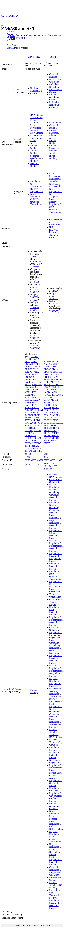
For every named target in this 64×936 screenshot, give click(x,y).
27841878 (34, 325)
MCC (37, 389)
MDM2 (54, 400)
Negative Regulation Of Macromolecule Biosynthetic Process (56, 670)
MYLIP (36, 400)
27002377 (34, 338)
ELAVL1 (56, 377)
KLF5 (46, 397)
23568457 (53, 311)
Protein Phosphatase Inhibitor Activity (55, 134)
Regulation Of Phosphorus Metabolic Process (55, 659)
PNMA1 (39, 410)
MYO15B (29, 402)
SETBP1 (55, 420)
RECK (37, 415)
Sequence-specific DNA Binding (36, 158)
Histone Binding (53, 157)
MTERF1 (56, 402)
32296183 (22, 38)
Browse (10, 31)
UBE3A (55, 435)
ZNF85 (47, 443)
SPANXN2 (30, 423)
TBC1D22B (30, 428)
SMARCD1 (34, 420)
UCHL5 (47, 438)
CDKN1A (57, 372)
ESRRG (28, 372)
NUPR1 (55, 407)
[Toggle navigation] (2, 25)
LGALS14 (31, 387)
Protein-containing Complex (54, 97)
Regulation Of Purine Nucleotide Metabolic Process (55, 752)
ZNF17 (28, 446)
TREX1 (47, 433)
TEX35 (56, 428)
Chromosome (55, 592)
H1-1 (60, 387)
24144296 (53, 291)
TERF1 (47, 425)
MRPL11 (37, 397)
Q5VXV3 (55, 466)
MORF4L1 (30, 395)
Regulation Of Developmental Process (56, 767)
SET (53, 56)
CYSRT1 (36, 366)
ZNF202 (35, 446)
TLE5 (53, 430)
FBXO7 (47, 384)
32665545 (34, 266)
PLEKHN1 (30, 410)
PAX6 (46, 410)
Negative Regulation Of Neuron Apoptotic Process (55, 194)
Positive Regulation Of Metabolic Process (55, 861)
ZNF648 (28, 451)
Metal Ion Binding (34, 164)
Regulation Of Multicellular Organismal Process (55, 636)
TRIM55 (55, 433)
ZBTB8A (29, 443)
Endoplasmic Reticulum (55, 85)
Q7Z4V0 (37, 464)
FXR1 (33, 374)
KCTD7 (37, 382)
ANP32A (48, 364)
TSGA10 (37, 438)
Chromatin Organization (55, 628)
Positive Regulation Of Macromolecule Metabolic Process (56, 903)
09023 (46, 457)
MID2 (33, 392)
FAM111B (54, 382)
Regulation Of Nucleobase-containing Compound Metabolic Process (55, 508)
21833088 (34, 307)
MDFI (27, 392)
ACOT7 (34, 356)
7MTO (52, 469)
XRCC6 (55, 438)
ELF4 (46, 379)
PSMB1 (36, 412)
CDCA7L (29, 364)
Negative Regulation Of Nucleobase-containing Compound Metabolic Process (55, 492)
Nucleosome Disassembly (55, 185)
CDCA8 (47, 369)
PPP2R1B (56, 412)
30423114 (34, 348)
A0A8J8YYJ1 (50, 463)
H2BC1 (47, 389)
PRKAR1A (49, 415)
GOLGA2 (29, 377)
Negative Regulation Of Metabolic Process (55, 524)
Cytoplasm (54, 82)
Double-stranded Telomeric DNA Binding (55, 733)
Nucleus (34, 88)
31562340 (34, 300)
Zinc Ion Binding (34, 152)
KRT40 (28, 384)
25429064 (34, 297)
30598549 (34, 292)
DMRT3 (28, 369)
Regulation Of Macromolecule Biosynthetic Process (56, 557)
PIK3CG (54, 410)
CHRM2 (57, 374)
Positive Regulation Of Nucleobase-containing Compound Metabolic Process (55, 711)
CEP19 (28, 366)
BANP (36, 359)
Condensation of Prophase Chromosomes (55, 222)
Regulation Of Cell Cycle (55, 789)
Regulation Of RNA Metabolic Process (55, 611)
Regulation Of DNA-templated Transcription (55, 575)
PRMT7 (28, 412)
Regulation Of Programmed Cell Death (55, 872)
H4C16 (54, 392)
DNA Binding (36, 133)
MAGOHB (30, 389)
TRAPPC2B (30, 435)
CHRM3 (47, 377)
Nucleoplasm (36, 91)
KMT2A (53, 397)
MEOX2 (47, 402)
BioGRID (11, 48)
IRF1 (54, 395)
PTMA (47, 417)
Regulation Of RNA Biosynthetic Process (55, 585)
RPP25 (28, 417)
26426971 (53, 298)
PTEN (57, 415)
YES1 (34, 440)
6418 (46, 454)
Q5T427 (28, 464)
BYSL (34, 361)
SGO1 (46, 423)
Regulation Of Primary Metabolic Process (55, 534)
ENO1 (52, 379)
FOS (53, 384)
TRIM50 (29, 438)
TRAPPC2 (29, 433)
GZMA (47, 387)
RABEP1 (29, 415)
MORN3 (29, 397)
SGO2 (53, 423)
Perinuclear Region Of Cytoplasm (54, 105)
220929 (28, 454)
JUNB (60, 395)
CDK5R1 (48, 372)
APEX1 (55, 364)
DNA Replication (54, 174)
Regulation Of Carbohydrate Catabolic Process (55, 797)
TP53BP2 (29, 430)
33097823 (34, 256)
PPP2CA (48, 412)
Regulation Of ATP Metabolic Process (56, 724)
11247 (27, 457)
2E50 (46, 469)
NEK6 (37, 402)
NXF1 (27, 405)
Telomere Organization (55, 595)
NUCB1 (47, 407)
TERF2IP (48, 428)
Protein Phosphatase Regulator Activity (55, 149)
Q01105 (47, 466)
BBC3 (27, 361)
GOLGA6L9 (30, 379)
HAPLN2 (29, 382)
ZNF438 (34, 56)
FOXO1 (60, 384)
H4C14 (47, 392)
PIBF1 (34, 405)
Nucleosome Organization (55, 761)
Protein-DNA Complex (55, 878)
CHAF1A (48, 374)
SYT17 (38, 425)
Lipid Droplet (55, 89)
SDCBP (47, 420)
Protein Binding (34, 146)
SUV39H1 (29, 425)
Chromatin (54, 74)
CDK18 (37, 364)
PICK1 (28, 407)
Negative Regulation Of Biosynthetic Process (55, 682)
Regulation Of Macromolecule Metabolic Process (56, 621)
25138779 (34, 282)
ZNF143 (37, 443)
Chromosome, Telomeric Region (55, 602)
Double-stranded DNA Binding (56, 885)
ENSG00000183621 (34, 460)
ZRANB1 (37, 451)
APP (46, 366)
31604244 (34, 310)
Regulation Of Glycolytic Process (55, 783)
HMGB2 (48, 395)
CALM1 (52, 366)
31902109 (34, 317)
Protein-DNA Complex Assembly (55, 775)
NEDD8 (47, 405)
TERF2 (54, 425)
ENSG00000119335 (53, 460)
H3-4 (60, 389)
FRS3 (27, 374)
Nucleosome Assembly (55, 180)
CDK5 (55, 369)
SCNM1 (35, 417)
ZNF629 (37, 448)
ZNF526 (28, 448)
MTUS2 (28, 400)
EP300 (59, 379)
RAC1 (53, 417)
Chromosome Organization (55, 480)
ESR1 (46, 382)
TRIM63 (48, 435)
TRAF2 (37, 430)
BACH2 (28, 359)
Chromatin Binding (54, 126)
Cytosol (33, 93)
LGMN (47, 400)
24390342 (34, 345)
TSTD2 (28, 440)
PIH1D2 (35, 407)
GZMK (54, 387)
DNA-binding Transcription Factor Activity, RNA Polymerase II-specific (36, 123)
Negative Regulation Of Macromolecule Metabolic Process (56, 545)
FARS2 (35, 372)
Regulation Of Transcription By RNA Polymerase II (36, 186)
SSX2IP (38, 423)
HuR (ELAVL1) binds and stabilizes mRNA (54, 232)
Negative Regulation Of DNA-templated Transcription (36, 199)
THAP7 (47, 430)
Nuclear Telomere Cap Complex (55, 742)
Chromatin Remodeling (54, 644)
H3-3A (54, 389)
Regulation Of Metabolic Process (55, 566)
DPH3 (35, 369)
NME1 (55, 405)
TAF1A (59, 423)
